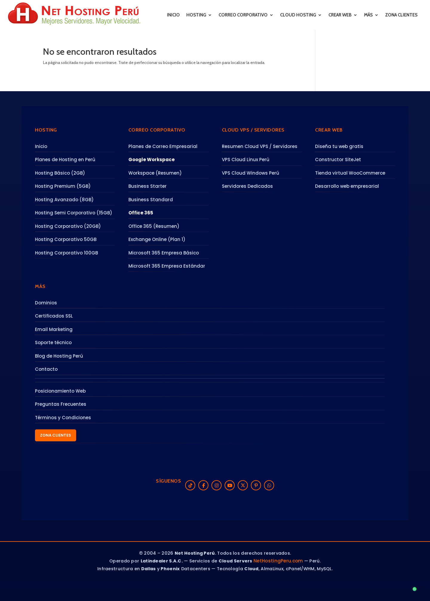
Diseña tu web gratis (339, 146)
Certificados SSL (54, 316)
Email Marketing (54, 329)
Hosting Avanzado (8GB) (64, 199)
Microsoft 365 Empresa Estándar (166, 266)
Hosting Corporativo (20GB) (68, 226)
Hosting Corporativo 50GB (65, 239)
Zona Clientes (55, 435)
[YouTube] (230, 485)
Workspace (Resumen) (155, 173)
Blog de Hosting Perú (59, 356)
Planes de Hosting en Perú (65, 159)
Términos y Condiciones (63, 417)
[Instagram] (216, 485)
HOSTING (196, 15)
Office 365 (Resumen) (153, 226)
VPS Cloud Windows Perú (250, 173)
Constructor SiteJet (338, 159)
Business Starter (147, 186)
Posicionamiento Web (60, 391)
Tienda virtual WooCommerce (350, 173)
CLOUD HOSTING (298, 15)
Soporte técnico (53, 342)
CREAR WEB (339, 15)
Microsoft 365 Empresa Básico (163, 253)
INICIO (173, 15)
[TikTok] (190, 485)
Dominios (46, 303)
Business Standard (150, 199)
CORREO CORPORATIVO (243, 15)
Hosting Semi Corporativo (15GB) (73, 213)
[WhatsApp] (269, 485)
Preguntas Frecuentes (60, 404)
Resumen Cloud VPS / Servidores (259, 146)
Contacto (46, 369)
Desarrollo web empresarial (347, 186)
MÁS (368, 15)
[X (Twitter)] (243, 485)
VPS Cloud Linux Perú (245, 159)
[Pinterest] (256, 485)
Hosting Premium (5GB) (63, 186)
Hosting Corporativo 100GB (66, 253)
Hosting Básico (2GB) (60, 173)
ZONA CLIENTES (401, 15)
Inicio (41, 146)
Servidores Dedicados (247, 186)
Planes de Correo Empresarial (162, 146)
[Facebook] (203, 485)
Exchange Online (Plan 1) (156, 239)
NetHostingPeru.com (278, 561)
